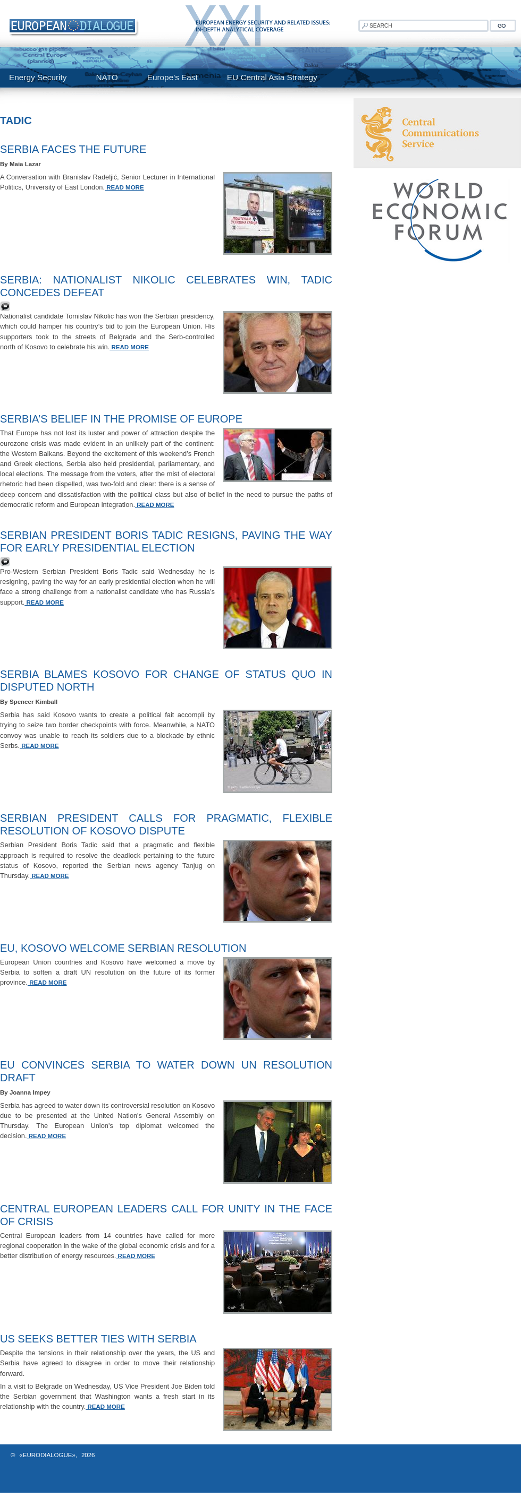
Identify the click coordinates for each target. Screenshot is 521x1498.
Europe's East (172, 77)
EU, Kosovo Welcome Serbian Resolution (123, 948)
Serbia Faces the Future (73, 149)
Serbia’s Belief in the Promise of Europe (121, 419)
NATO (106, 77)
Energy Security (37, 77)
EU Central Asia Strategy (272, 77)
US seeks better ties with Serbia (98, 1339)
